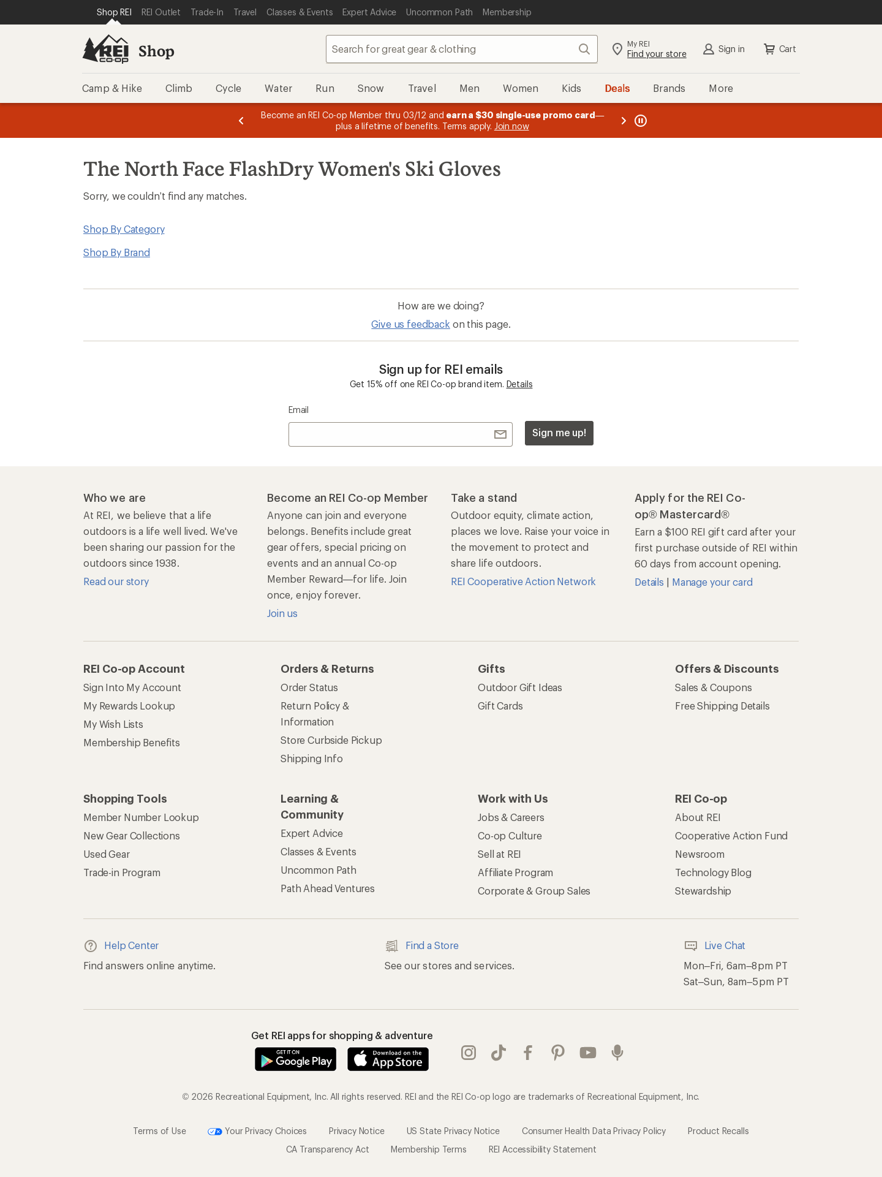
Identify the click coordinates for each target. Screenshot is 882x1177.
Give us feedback (410, 324)
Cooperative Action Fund (731, 835)
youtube (588, 1052)
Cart (779, 49)
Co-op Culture (510, 835)
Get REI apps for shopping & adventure (342, 1035)
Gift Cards (500, 705)
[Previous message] (241, 120)
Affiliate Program (515, 872)
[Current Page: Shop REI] (114, 12)
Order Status (309, 687)
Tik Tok (498, 1052)
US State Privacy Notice (453, 1131)
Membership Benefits (131, 742)
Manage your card (712, 582)
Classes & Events (318, 851)
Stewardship (703, 890)
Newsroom (700, 854)
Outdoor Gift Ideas (520, 687)
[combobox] (462, 49)
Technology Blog (713, 872)
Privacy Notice (357, 1131)
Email (298, 409)
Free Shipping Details (722, 705)
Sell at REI (499, 854)
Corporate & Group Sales (534, 890)
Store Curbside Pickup (331, 740)
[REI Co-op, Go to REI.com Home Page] (105, 49)
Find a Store (422, 946)
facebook (528, 1052)
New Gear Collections (131, 835)
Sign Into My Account (132, 687)
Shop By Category (123, 229)
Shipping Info (312, 758)
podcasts (617, 1052)
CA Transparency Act (327, 1149)
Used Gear (106, 854)
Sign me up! (559, 432)
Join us (282, 613)
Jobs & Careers (511, 817)
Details (520, 384)
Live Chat (715, 946)
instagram (468, 1052)
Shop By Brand (116, 252)
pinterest (558, 1052)
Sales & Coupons (713, 687)
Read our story (116, 581)
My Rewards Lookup (129, 705)
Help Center (121, 946)
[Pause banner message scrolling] (639, 120)
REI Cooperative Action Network (523, 581)
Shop (156, 50)
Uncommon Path (318, 870)
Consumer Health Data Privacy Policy (594, 1131)
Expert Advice (312, 833)
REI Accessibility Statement (543, 1149)
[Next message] (623, 120)
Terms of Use (159, 1131)
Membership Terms (428, 1149)
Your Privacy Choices (257, 1131)
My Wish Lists (113, 724)
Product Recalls (718, 1131)
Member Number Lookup (141, 817)
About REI (698, 817)
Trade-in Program (121, 872)
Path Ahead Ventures (328, 888)
